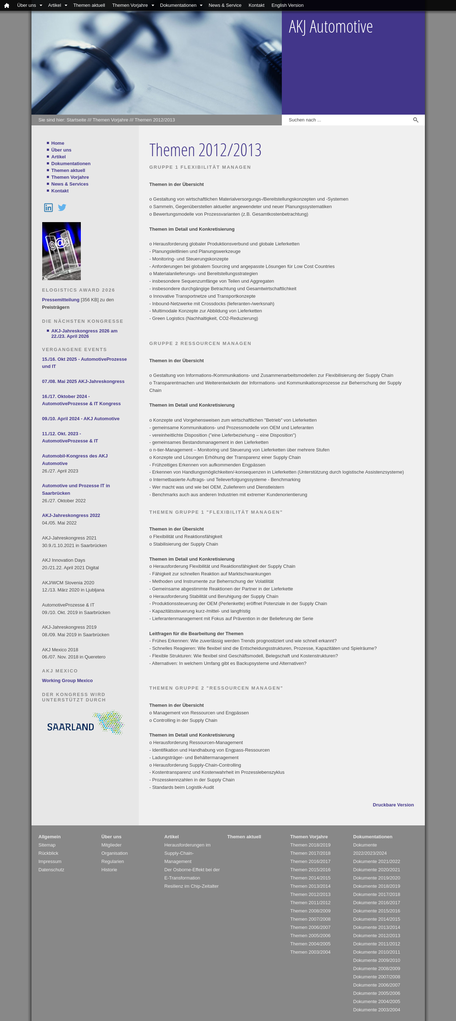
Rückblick (49, 853)
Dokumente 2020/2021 (377, 869)
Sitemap (47, 845)
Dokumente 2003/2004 (377, 1009)
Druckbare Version (393, 804)
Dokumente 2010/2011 (377, 952)
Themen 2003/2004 (310, 952)
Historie (109, 869)
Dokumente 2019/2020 (377, 878)
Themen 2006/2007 (310, 927)
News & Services (70, 184)
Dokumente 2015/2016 (377, 911)
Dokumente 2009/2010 (377, 960)
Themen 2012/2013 (155, 120)
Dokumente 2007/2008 (377, 976)
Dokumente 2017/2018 (377, 894)
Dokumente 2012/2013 (377, 935)
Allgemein (50, 836)
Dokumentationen (178, 5)
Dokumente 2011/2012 (377, 943)
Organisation (115, 853)
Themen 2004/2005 (310, 943)
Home (58, 143)
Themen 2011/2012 (310, 902)
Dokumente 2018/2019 (377, 886)
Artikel (54, 5)
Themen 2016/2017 (310, 861)
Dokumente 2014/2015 (377, 919)
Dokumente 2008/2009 (377, 968)
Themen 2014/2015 (310, 878)
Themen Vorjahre (130, 5)
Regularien (113, 861)
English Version (287, 5)
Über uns (26, 5)
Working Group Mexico (67, 680)
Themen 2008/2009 (310, 911)
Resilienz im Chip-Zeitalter (192, 886)
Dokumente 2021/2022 (377, 861)
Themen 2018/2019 (310, 845)
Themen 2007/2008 (310, 919)
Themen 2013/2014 (310, 886)
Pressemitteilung (61, 299)
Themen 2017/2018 (310, 853)
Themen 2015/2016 (310, 869)
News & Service (225, 5)
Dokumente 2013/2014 (377, 927)
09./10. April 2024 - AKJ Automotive (81, 418)
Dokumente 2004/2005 (377, 1001)
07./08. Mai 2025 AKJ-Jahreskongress (83, 381)
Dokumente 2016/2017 (377, 902)
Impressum (50, 861)
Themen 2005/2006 (310, 935)
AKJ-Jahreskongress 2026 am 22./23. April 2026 (85, 333)
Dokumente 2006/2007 (377, 985)
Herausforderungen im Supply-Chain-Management (188, 853)
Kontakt (256, 5)
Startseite (76, 120)
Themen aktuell (89, 5)
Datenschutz (51, 869)
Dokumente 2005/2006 (377, 993)
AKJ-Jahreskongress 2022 (71, 515)
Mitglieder (112, 845)
